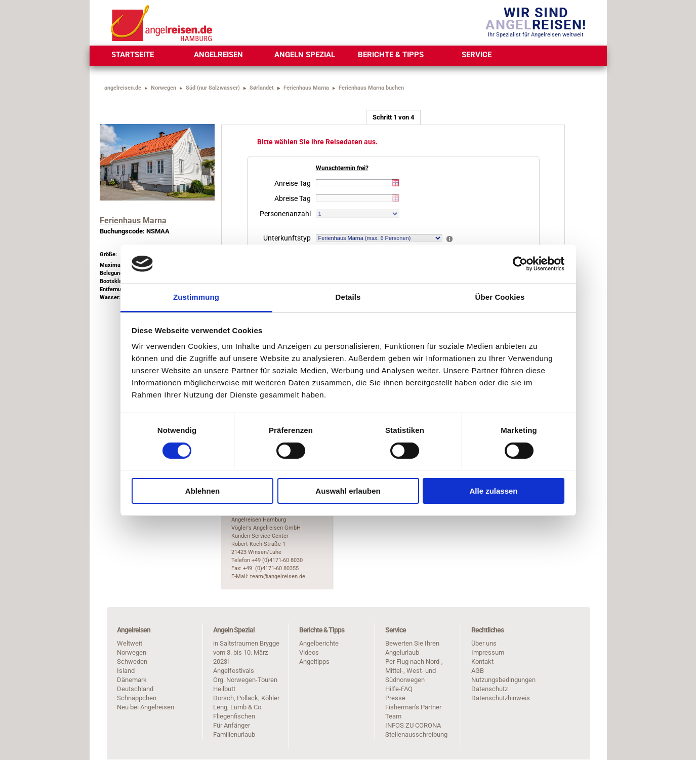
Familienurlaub (234, 734)
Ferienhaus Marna (306, 88)
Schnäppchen (136, 698)
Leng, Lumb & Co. (238, 707)
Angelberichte (319, 643)
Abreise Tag (292, 198)
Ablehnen (202, 491)
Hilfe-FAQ (399, 689)
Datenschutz (489, 689)
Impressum (487, 652)
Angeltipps (314, 661)
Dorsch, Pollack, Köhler (246, 698)
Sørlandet (262, 88)
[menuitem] (133, 56)
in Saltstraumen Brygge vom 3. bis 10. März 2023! (246, 652)
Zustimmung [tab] (196, 297)
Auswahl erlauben (347, 491)
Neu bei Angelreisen (145, 707)
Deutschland (135, 689)
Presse (395, 698)
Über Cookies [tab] (500, 297)
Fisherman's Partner (413, 707)
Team (393, 716)
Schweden (132, 661)
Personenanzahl (285, 214)
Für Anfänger (231, 725)
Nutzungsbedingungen (503, 680)
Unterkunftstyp (287, 238)
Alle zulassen (493, 491)
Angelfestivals (233, 670)
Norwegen (163, 88)
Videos (309, 652)
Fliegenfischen (234, 716)
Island (126, 670)
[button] (452, 239)
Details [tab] (348, 297)
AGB (477, 670)
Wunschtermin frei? (342, 168)
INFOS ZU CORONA (413, 725)
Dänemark (132, 680)
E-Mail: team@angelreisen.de (268, 576)
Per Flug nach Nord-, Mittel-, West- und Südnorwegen (414, 671)
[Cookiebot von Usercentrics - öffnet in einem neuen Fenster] (520, 263)
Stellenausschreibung (416, 734)
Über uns (484, 643)
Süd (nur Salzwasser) (213, 88)
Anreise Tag (292, 183)
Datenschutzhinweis (500, 698)
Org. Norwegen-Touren (245, 680)
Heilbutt (224, 689)
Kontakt (482, 661)
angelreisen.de (122, 88)
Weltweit (129, 643)
